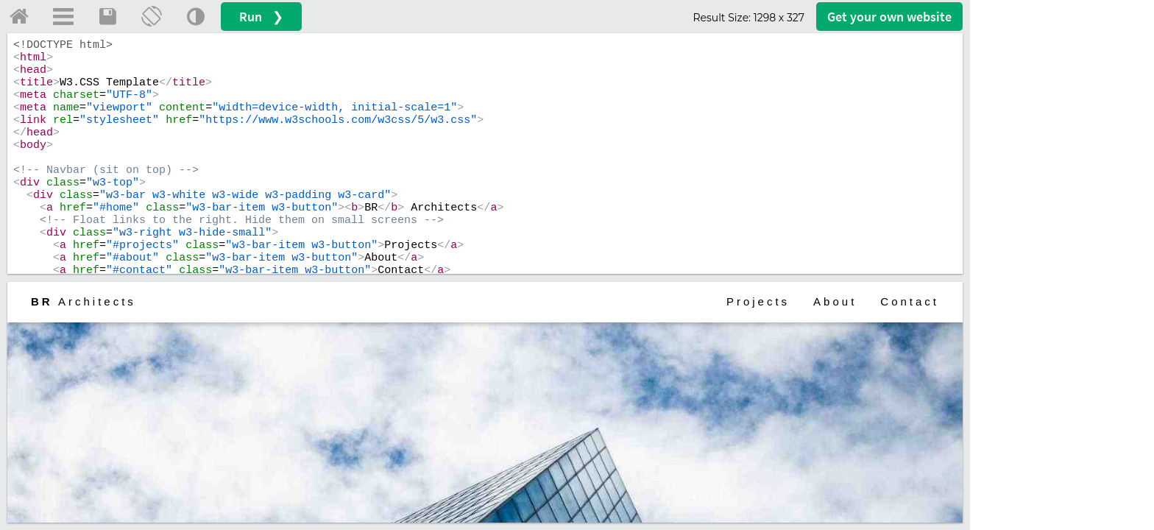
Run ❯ (261, 16)
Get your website (889, 16)
